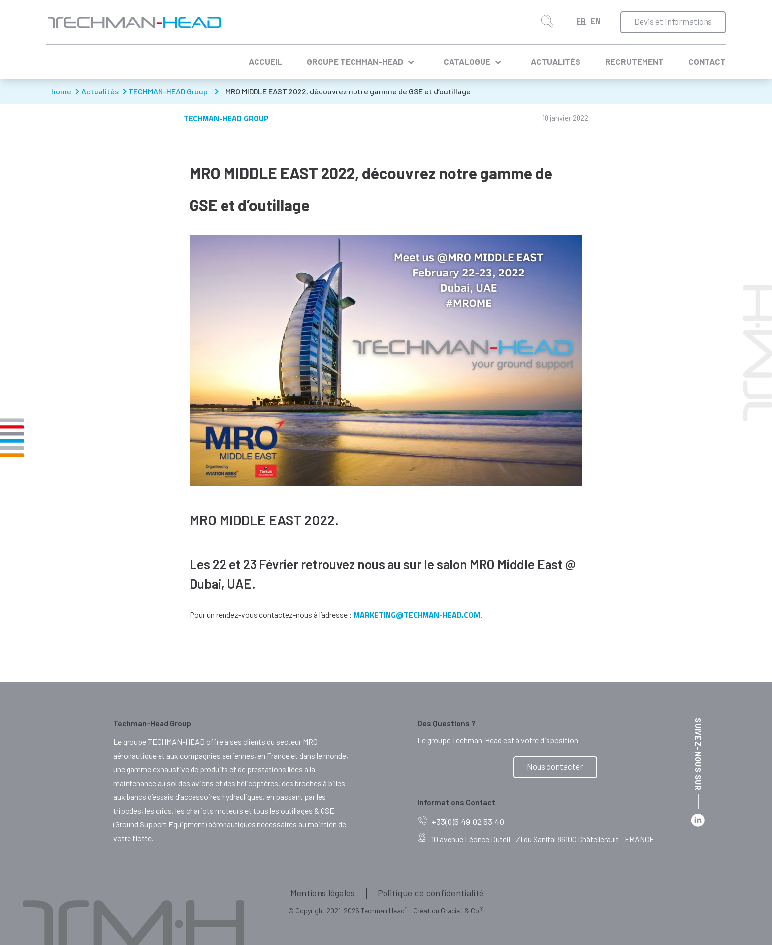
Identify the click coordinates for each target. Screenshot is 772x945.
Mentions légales (322, 892)
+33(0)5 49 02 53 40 (461, 821)
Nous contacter (555, 766)
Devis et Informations (673, 21)
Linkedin (698, 820)
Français (581, 20)
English (596, 20)
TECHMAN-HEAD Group (226, 118)
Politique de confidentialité (430, 892)
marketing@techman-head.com (417, 615)
